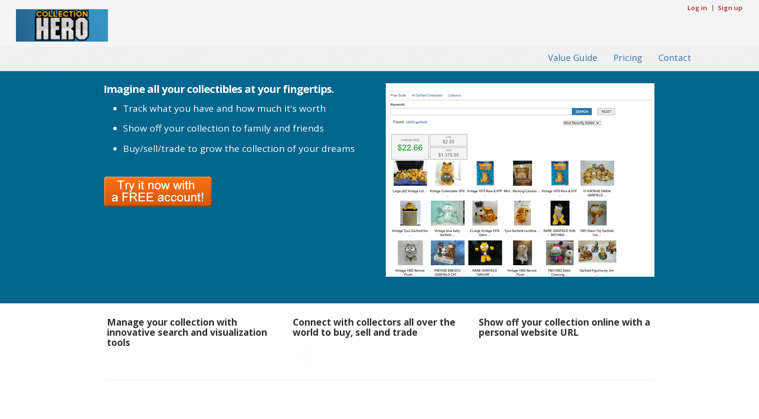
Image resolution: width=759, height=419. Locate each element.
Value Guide (572, 57)
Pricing (627, 57)
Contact (674, 57)
